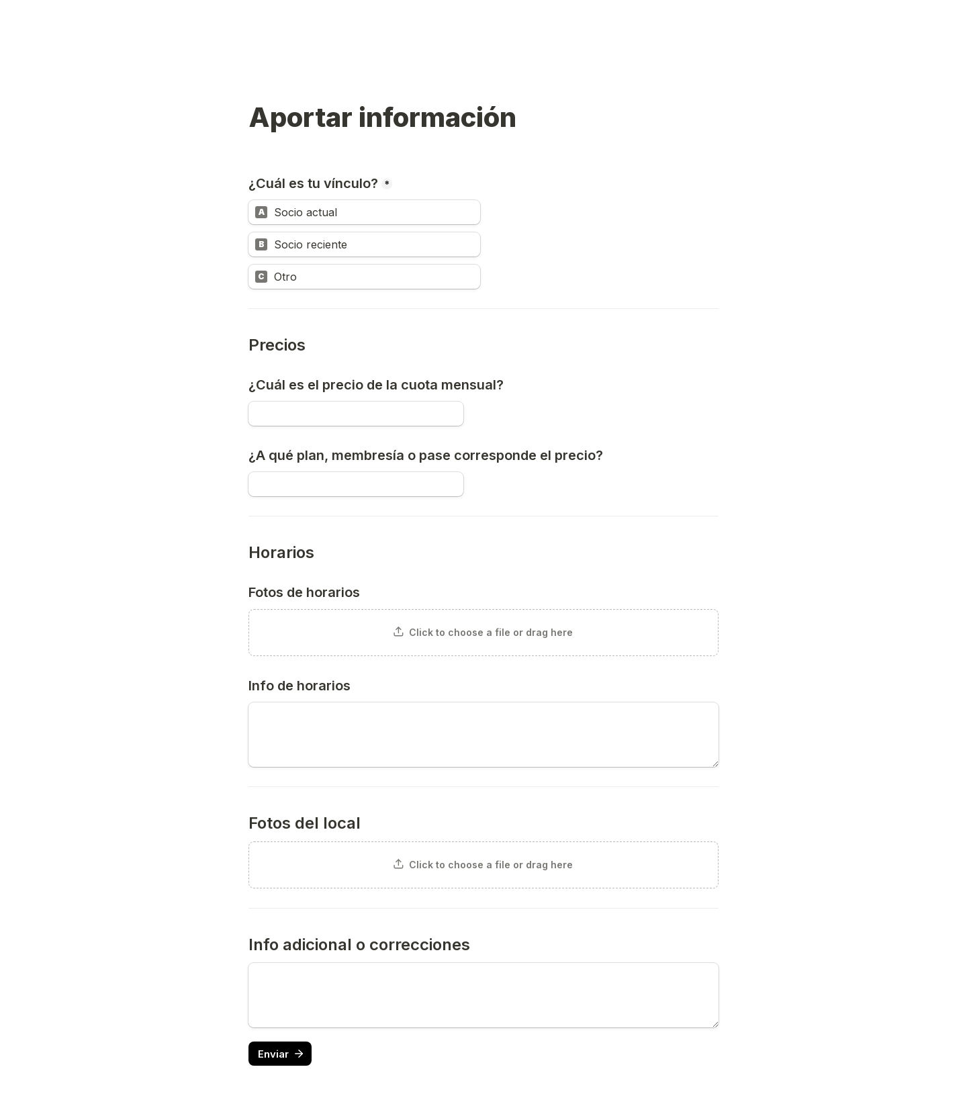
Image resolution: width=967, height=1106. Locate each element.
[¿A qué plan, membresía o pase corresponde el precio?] (355, 484)
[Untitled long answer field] (483, 995)
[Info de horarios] (483, 734)
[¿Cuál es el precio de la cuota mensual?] (355, 414)
